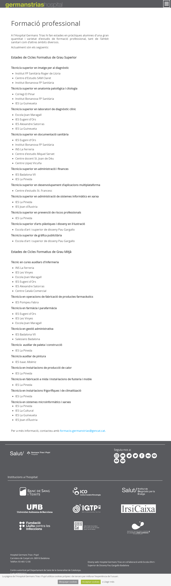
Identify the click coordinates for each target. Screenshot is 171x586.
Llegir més (109, 581)
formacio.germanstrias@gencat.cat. (83, 431)
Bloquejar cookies (68, 581)
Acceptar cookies (90, 581)
